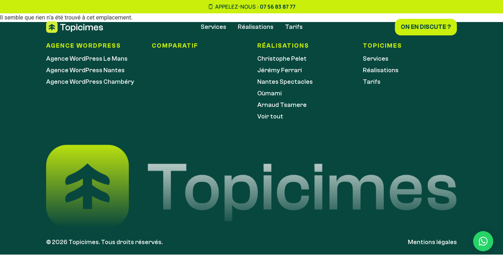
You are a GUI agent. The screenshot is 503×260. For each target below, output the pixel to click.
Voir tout (270, 116)
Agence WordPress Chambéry (90, 81)
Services (213, 26)
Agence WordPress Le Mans (87, 58)
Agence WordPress (83, 45)
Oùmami (269, 93)
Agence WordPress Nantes (85, 70)
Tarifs (294, 26)
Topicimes (382, 45)
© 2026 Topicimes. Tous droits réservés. (104, 242)
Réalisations (255, 26)
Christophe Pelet (282, 58)
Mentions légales (432, 242)
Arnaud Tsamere (282, 104)
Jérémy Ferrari (279, 70)
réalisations (283, 45)
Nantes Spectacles (285, 81)
